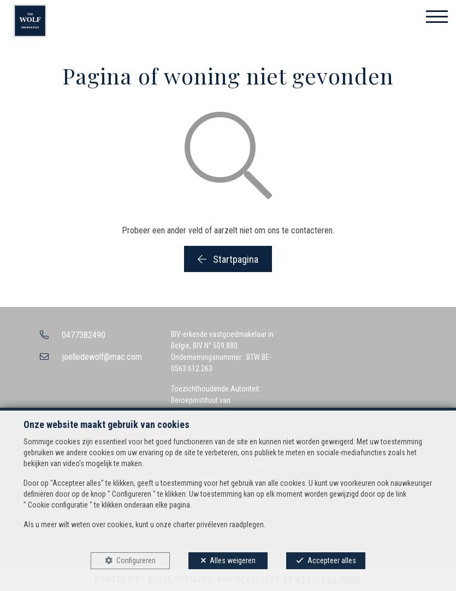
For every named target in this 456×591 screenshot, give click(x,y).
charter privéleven (200, 524)
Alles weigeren (233, 560)
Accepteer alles (331, 560)
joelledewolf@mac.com (102, 357)
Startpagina (228, 259)
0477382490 (83, 335)
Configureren (136, 560)
